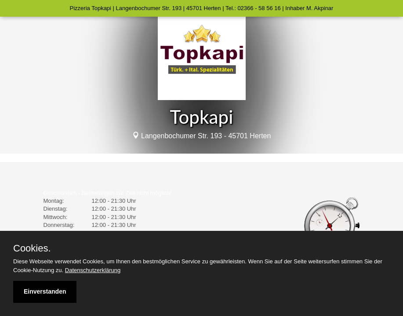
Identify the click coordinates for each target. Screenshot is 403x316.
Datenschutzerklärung (92, 270)
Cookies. (32, 248)
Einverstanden (45, 291)
